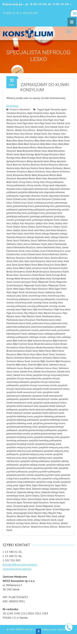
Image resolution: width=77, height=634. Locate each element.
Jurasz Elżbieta (32, 250)
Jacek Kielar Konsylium (56, 230)
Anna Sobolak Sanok (54, 126)
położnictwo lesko (59, 323)
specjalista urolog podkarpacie (56, 478)
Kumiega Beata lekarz (41, 278)
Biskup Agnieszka (50, 157)
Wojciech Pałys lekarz (27, 516)
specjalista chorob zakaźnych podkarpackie (38, 409)
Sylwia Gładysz (32, 495)
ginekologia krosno (36, 212)
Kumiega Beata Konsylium (18, 278)
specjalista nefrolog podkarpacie (35, 461)
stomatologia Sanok (15, 495)
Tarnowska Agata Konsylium (36, 502)
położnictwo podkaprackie (18, 326)
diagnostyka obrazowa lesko (35, 188)
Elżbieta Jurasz (20, 199)
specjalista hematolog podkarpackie (45, 440)
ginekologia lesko (54, 212)
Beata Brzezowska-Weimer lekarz (32, 150)
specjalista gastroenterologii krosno (49, 423)
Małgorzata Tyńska (46, 281)
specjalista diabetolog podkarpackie (22, 419)
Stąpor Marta (25, 485)
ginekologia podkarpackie (41, 216)
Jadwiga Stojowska (50, 233)
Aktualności (24, 109)
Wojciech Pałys (40, 512)
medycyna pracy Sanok (16, 295)
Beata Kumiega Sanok (32, 157)
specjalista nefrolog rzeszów (32, 464)
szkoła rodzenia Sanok (59, 499)
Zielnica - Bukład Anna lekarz (35, 526)
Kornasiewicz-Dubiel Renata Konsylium (31, 271)
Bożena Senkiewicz (54, 168)
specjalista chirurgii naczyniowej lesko (23, 378)
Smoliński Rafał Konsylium (58, 361)
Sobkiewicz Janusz (57, 364)
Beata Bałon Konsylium (28, 144)
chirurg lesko (38, 182)
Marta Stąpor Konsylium (37, 288)
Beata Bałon (11, 144)
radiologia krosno (35, 333)
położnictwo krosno (41, 323)
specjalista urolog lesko (30, 478)
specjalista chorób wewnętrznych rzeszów (38, 399)
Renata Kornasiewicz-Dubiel (47, 343)
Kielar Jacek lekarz (54, 261)
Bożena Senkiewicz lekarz (39, 171)
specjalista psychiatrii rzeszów (20, 474)
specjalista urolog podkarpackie (20, 481)
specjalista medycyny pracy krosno (22, 447)
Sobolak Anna (26, 371)
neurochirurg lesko (56, 295)
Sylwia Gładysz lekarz (16, 499)
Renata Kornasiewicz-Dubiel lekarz (52, 347)
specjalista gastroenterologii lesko (21, 426)
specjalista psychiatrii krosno (19, 468)
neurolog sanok (13, 309)
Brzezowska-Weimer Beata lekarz (32, 178)
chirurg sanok (48, 185)
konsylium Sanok (40, 268)
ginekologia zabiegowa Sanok (46, 219)
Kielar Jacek (18, 261)
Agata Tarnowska (52, 109)
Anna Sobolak (58, 123)
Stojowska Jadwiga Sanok (52, 492)
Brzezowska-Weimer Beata (25, 175)
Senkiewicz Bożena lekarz (54, 357)
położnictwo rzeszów (28, 330)
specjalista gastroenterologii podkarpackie (37, 430)
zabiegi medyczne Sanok (45, 519)
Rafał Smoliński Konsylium (40, 340)
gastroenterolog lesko (45, 206)
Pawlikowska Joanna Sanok (18, 323)
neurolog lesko (56, 302)
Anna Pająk (48, 119)
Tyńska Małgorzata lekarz (39, 509)
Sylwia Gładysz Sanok (38, 499)
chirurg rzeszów (33, 185)
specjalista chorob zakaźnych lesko (22, 406)
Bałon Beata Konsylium (23, 140)
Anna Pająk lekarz (25, 123)
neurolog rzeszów (57, 306)
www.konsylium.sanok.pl (17, 569)
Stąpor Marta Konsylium (43, 485)
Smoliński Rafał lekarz (16, 364)
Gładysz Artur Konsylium (23, 223)
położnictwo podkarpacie (42, 326)
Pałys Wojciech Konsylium (50, 313)
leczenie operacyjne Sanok (25, 281)
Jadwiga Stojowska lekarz (38, 237)
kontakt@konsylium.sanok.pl (20, 564)
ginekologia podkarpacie (17, 216)
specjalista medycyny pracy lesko (54, 447)
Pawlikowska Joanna (51, 316)
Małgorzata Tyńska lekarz (35, 285)
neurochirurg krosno (37, 295)
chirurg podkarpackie (16, 185)
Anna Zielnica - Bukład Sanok (33, 133)
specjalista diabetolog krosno (19, 416)
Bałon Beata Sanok (61, 140)
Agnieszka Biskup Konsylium (43, 116)
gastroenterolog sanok (16, 212)
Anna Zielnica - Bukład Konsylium (38, 130)
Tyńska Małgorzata (44, 506)
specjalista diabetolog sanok (19, 423)
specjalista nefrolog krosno (40, 457)
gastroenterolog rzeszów (57, 209)
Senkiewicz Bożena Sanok (18, 361)
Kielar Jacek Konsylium (34, 261)
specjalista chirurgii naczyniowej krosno (51, 375)
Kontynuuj (12, 105)
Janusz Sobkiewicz (21, 240)
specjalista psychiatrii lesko (45, 468)
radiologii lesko (54, 337)
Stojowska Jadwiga (40, 488)
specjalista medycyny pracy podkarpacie (24, 450)
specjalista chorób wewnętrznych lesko (24, 392)
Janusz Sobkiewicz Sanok (35, 244)
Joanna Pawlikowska (57, 244)
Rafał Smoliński (20, 340)
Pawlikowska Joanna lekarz (48, 319)
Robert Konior (45, 350)
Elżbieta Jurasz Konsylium (40, 199)
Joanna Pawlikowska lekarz (48, 247)
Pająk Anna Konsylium (42, 309)
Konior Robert (24, 264)
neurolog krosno (40, 302)
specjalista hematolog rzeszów (20, 444)
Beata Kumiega (27, 154)
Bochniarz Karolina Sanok (32, 168)
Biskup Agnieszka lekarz (38, 161)
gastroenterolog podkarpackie (32, 209)
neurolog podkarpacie (16, 306)
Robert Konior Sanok (45, 354)
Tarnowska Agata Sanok (24, 506)
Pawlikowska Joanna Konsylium (20, 319)
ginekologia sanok (23, 219)
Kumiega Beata (59, 275)
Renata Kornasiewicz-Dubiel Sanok (22, 350)
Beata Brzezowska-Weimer (25, 147)
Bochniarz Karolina (21, 164)
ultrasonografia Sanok (23, 512)
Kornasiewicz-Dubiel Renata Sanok (35, 275)
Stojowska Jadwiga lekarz (28, 492)
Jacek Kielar (39, 230)
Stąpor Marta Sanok (22, 488)
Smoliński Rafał (38, 361)
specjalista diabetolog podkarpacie (49, 416)
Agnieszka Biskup (21, 116)
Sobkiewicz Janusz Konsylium (20, 368)
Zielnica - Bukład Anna (41, 523)
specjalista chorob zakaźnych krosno (49, 402)
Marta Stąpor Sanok (15, 292)
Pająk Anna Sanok (14, 313)
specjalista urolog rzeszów (48, 481)
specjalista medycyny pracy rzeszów (35, 454)
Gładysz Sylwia (20, 226)
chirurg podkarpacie (54, 182)
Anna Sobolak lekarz (34, 126)
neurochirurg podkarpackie (43, 299)
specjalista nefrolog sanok (58, 464)
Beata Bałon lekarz (48, 144)
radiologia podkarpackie (17, 337)
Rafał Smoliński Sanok (23, 343)
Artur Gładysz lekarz (34, 137)
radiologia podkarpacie (54, 333)
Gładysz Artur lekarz (44, 223)
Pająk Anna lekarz (62, 309)
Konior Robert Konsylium (42, 264)
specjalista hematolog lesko (46, 437)
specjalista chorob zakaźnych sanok (48, 412)
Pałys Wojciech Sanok (31, 316)
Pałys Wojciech (30, 313)
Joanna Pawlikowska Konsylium (20, 247)
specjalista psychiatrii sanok (47, 474)
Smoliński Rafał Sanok (38, 364)
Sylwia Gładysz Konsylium (52, 495)
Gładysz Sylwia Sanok (23, 230)
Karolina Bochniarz (50, 254)
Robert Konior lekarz (26, 354)
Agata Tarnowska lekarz (38, 113)
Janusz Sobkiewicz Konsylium (44, 240)
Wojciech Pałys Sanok (47, 516)
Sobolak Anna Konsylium (44, 371)
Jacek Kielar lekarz (14, 233)
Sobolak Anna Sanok (22, 375)
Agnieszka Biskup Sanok (31, 119)
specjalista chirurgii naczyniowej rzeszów (38, 385)
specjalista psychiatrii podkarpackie (44, 471)
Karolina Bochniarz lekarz (38, 257)
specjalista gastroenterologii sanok (46, 433)
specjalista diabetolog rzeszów (54, 419)
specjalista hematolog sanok (48, 444)
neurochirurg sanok (23, 302)
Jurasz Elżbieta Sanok (31, 254)
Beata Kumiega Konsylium (47, 154)
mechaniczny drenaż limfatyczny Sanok (43, 292)
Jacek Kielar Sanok (32, 233)
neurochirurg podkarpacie (18, 299)
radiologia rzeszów (37, 337)
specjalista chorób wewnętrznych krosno (50, 388)
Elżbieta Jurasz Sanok (23, 202)
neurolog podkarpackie (37, 306)
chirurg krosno (25, 182)
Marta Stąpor (19, 288)
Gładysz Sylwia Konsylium (40, 226)
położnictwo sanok (47, 330)
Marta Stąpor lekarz (58, 288)
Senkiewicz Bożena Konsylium (28, 357)
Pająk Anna (26, 309)
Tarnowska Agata (14, 502)
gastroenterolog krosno (23, 206)
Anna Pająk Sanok (42, 123)
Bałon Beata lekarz (43, 140)
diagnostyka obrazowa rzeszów (33, 195)
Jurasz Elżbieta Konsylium (52, 250)
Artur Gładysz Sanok (54, 137)
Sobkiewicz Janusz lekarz (46, 368)
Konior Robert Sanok (22, 268)
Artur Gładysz (54, 133)
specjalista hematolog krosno (19, 437)
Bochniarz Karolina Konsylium (44, 164)
